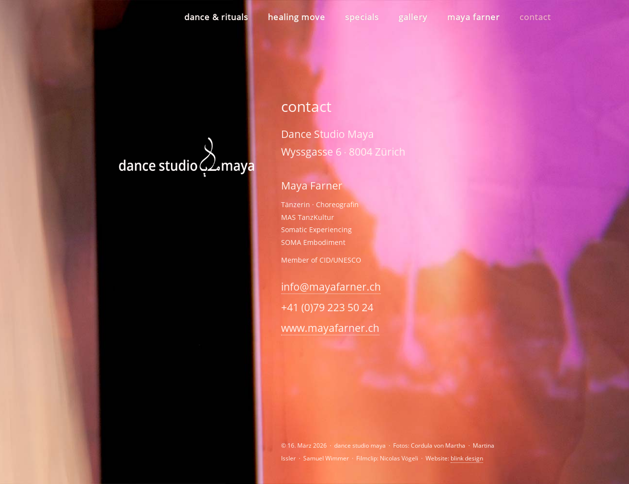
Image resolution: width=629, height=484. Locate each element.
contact (535, 17)
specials (362, 17)
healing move (296, 17)
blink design (467, 458)
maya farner (473, 17)
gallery (413, 17)
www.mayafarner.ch (330, 328)
